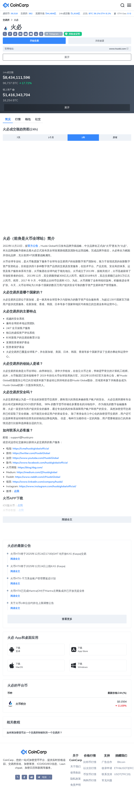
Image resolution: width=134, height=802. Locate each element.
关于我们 (75, 766)
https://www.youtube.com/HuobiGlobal (36, 458)
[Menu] (129, 5)
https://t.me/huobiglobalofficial (31, 448)
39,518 (14, 13)
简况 (8, 119)
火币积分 (21, 704)
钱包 (28, 119)
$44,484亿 (50, 13)
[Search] (122, 5)
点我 (16, 491)
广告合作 (107, 762)
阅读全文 (15, 559)
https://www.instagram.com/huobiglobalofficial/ (47, 486)
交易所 (6, 20)
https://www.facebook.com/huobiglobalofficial (40, 462)
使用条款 (75, 772)
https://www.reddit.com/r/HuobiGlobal (37, 477)
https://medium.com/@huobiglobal (37, 472)
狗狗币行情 (89, 780)
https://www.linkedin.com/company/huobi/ (38, 482)
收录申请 (107, 768)
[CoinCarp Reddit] (31, 777)
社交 (38, 119)
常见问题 (107, 780)
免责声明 (75, 785)
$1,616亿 (75, 13)
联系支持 (107, 774)
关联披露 (99, 40)
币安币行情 (89, 774)
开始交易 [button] (34, 40)
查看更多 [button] (67, 619)
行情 (18, 119)
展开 (67, 57)
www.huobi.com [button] (119, 48)
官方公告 (33, 246)
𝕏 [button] (5, 34)
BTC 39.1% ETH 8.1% (100, 13)
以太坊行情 (89, 768)
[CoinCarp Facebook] (24, 777)
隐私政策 (75, 779)
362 (30, 13)
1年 (83, 137)
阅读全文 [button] (67, 519)
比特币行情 (89, 762)
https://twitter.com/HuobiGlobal (31, 453)
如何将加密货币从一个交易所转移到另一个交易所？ (34, 732)
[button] (10, 34)
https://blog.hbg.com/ (30, 467)
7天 (18, 137)
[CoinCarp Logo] (17, 5)
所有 (115, 137)
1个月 (51, 137)
